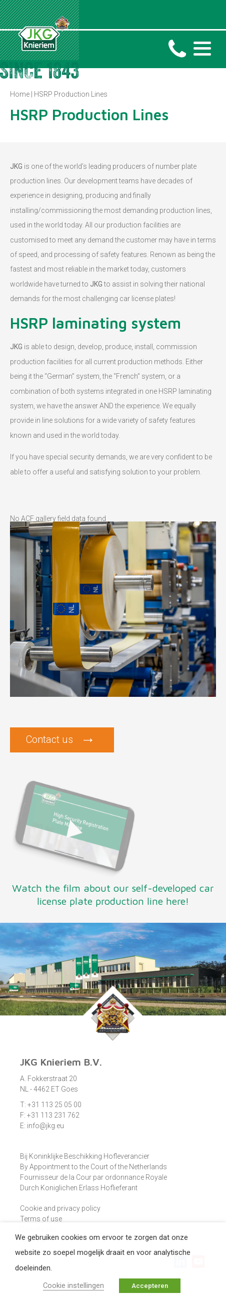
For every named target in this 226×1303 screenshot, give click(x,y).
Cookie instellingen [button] (73, 1285)
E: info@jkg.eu (42, 1126)
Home (20, 94)
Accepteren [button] (150, 1285)
